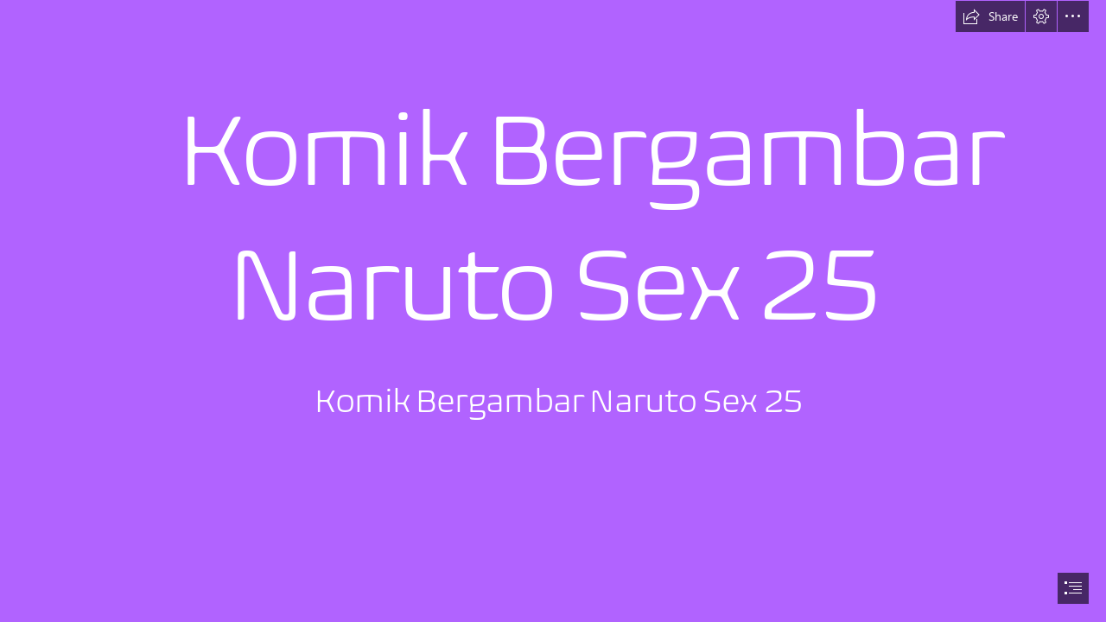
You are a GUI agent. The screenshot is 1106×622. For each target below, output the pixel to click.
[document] (553, 311)
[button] (990, 16)
